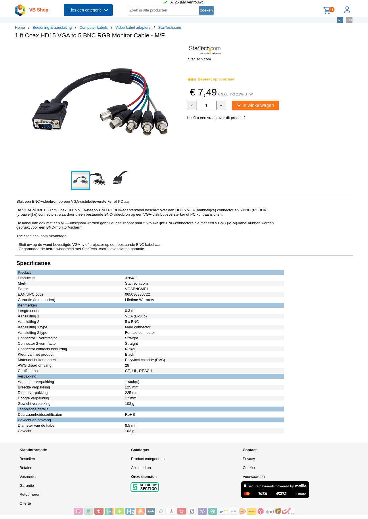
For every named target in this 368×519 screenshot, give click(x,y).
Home (20, 27)
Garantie (27, 485)
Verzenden (28, 476)
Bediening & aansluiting (52, 27)
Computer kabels (93, 27)
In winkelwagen (255, 105)
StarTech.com (169, 27)
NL (340, 20)
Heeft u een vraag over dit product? (216, 118)
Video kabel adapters (132, 27)
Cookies (249, 468)
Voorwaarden (254, 476)
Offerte (25, 503)
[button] (178, 49)
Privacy (249, 459)
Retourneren (30, 494)
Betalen (26, 468)
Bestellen (27, 459)
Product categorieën (147, 459)
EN (349, 20)
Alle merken (141, 468)
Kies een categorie (88, 10)
